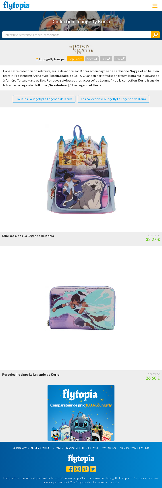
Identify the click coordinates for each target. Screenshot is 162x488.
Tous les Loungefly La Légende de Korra (44, 99)
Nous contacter (134, 448)
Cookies (109, 448)
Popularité (75, 59)
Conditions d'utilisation (75, 448)
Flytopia (16, 5)
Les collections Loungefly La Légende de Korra (113, 99)
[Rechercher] (155, 34)
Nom (92, 59)
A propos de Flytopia (31, 448)
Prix (106, 59)
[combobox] (76, 34)
